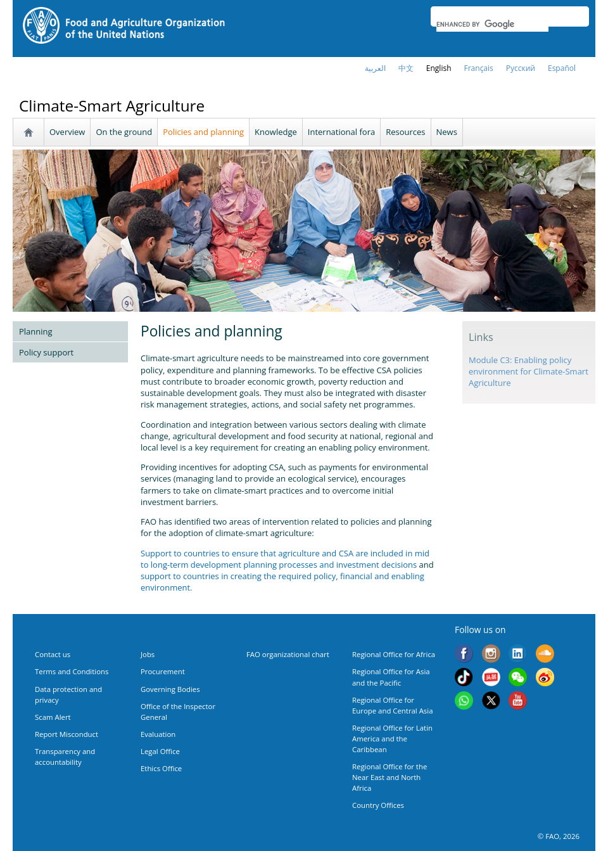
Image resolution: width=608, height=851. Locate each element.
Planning (36, 331)
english (439, 68)
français (478, 68)
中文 (406, 68)
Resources (405, 132)
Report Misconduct (66, 734)
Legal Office (160, 751)
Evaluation (158, 734)
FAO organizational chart (287, 654)
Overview (67, 132)
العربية (375, 68)
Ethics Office (161, 768)
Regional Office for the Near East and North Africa (389, 777)
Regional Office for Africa (393, 654)
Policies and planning (203, 132)
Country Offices (378, 805)
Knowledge (276, 132)
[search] (492, 24)
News (446, 132)
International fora (341, 132)
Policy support (46, 352)
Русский (520, 68)
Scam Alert (53, 717)
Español (562, 68)
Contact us (52, 654)
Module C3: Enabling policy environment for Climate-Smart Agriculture (528, 371)
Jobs (148, 654)
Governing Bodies (170, 689)
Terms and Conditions (71, 671)
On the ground (124, 132)
